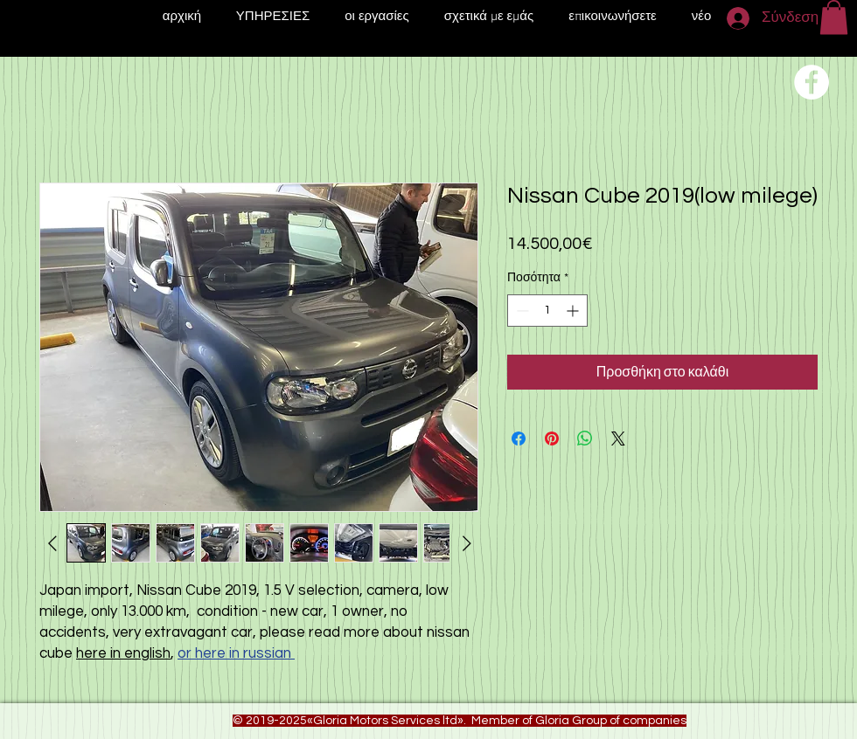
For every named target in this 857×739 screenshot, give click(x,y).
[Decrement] (521, 310)
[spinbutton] (547, 310)
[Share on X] (618, 438)
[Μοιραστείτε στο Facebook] (518, 438)
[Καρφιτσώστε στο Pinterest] (551, 438)
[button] (833, 17)
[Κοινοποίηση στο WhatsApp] (585, 438)
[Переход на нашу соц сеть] (811, 82)
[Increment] (574, 310)
